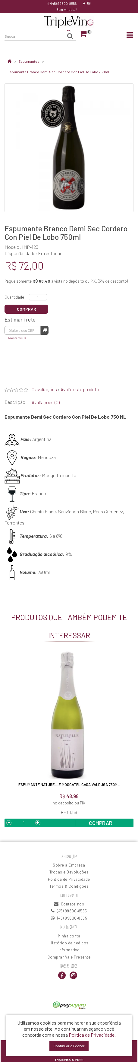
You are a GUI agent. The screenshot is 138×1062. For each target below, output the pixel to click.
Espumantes (28, 61)
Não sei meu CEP (18, 338)
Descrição (15, 402)
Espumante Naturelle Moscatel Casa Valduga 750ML (69, 784)
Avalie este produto (80, 389)
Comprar (26, 309)
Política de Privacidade (69, 879)
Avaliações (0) (46, 402)
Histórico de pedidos (69, 942)
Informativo (69, 949)
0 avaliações (44, 389)
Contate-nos (69, 904)
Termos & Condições (69, 886)
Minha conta (69, 936)
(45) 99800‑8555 (62, 3)
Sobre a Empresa (69, 865)
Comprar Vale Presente (69, 957)
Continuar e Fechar (69, 1046)
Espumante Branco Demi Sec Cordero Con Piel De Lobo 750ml (58, 72)
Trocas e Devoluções (69, 872)
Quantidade (14, 297)
